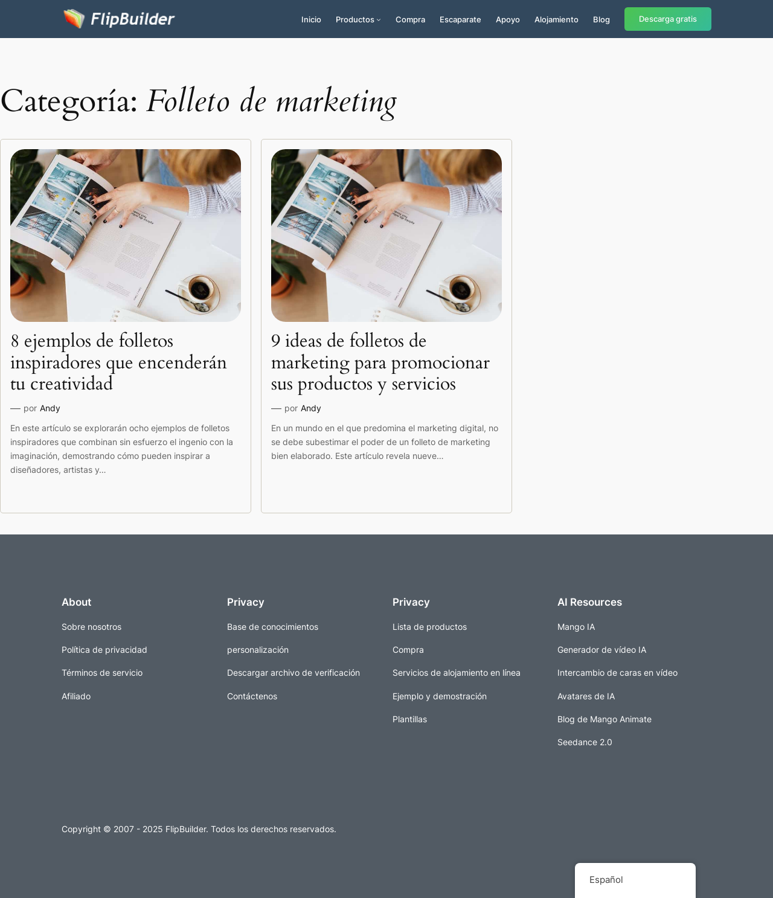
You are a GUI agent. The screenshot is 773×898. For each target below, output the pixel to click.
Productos (355, 19)
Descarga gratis (668, 19)
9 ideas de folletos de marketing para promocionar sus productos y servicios (380, 363)
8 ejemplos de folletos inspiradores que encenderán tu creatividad (118, 363)
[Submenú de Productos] (378, 19)
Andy (50, 408)
